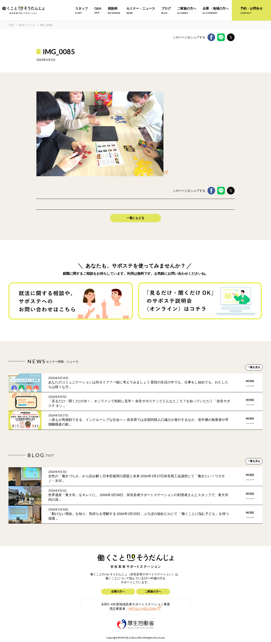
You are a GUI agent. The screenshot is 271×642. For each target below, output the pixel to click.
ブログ (166, 10)
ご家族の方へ (186, 10)
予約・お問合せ (251, 10)
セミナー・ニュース (140, 10)
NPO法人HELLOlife (142, 608)
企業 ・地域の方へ (216, 10)
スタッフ (81, 10)
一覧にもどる (135, 218)
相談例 (114, 10)
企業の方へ (118, 591)
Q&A (97, 10)
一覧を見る (253, 367)
